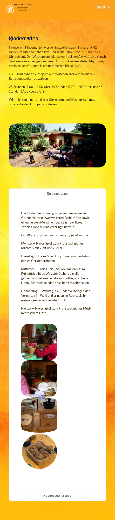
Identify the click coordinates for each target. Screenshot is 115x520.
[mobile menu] (103, 7)
